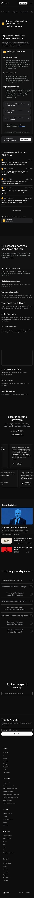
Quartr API (22, 126)
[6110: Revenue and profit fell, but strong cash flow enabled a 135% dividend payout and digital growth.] (17, 201)
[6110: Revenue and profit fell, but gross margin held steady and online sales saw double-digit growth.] (17, 191)
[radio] (11, 431)
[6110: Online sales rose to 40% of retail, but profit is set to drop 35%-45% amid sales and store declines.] (17, 171)
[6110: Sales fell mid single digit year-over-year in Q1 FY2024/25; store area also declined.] (17, 181)
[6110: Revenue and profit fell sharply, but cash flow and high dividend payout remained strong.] (17, 162)
